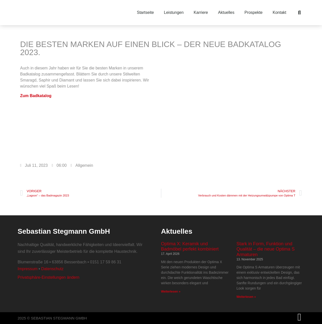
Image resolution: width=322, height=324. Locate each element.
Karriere (201, 12)
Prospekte (254, 12)
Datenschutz (52, 269)
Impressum (27, 269)
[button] (299, 13)
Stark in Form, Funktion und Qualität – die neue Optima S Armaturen (265, 249)
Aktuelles (226, 12)
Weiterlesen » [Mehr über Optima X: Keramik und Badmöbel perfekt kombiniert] (170, 291)
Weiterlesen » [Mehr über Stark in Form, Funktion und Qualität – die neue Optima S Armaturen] (246, 297)
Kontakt (279, 12)
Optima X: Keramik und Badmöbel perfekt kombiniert (190, 246)
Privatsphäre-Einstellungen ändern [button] (48, 277)
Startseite (145, 12)
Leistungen (174, 12)
